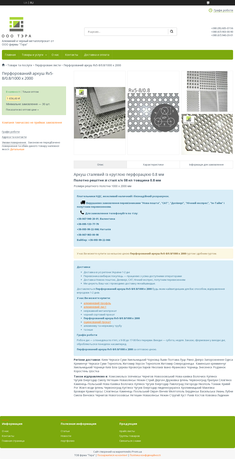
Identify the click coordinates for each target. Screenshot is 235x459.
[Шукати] (171, 31)
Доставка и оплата (96, 55)
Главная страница (13, 440)
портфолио (68, 440)
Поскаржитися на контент (112, 455)
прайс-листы (127, 431)
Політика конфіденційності (145, 455)
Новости (66, 436)
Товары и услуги (32, 55)
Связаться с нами (130, 440)
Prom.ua (137, 451)
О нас (55, 55)
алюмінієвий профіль (97, 303)
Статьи (65, 431)
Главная (10, 55)
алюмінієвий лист (95, 307)
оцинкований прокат (97, 322)
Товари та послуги (19, 65)
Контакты (71, 55)
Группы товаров (129, 436)
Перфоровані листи (48, 65)
